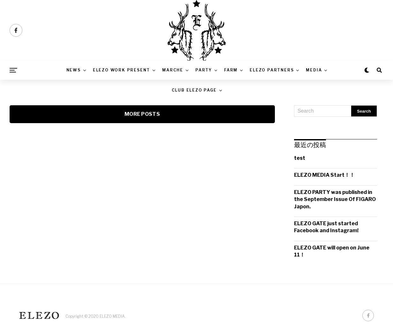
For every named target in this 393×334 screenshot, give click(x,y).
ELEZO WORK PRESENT (121, 70)
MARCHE (172, 70)
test (299, 158)
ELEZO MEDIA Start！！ (324, 175)
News (73, 70)
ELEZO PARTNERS (272, 70)
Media (314, 70)
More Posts (142, 114)
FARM (231, 70)
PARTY (203, 70)
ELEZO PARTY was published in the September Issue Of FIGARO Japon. (335, 199)
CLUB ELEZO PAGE (194, 90)
